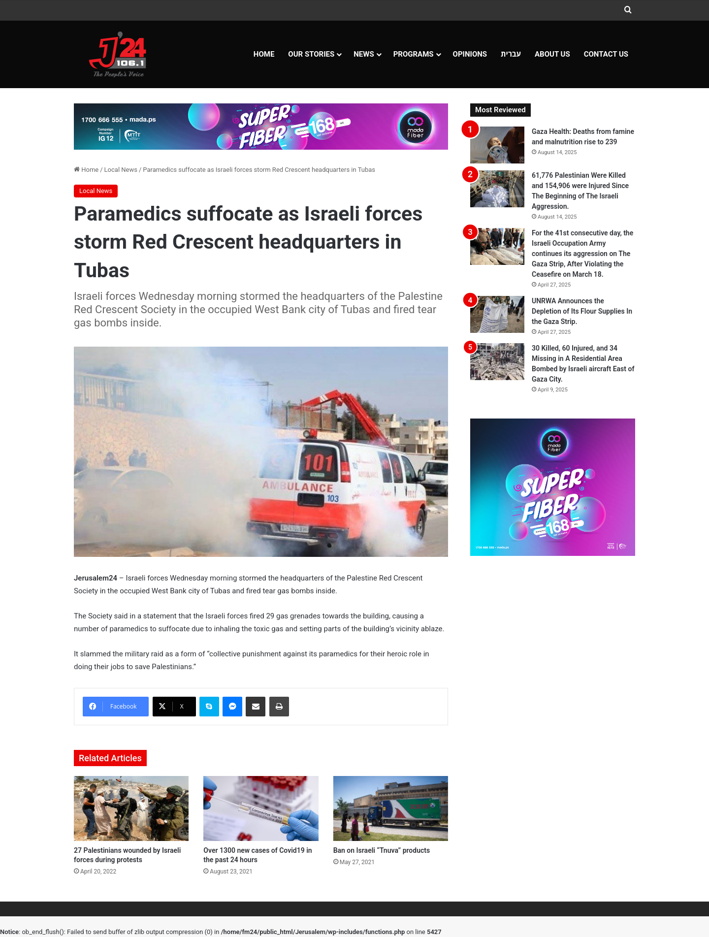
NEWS (364, 54)
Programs (413, 54)
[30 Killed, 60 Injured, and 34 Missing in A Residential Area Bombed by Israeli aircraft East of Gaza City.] (497, 361)
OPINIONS (470, 54)
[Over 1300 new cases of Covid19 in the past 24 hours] (260, 808)
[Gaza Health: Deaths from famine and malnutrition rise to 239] (497, 145)
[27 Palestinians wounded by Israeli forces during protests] (131, 808)
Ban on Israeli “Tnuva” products (381, 850)
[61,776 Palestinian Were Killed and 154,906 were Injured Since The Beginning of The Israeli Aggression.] (497, 188)
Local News (120, 169)
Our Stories (311, 54)
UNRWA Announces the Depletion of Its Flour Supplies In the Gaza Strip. (582, 311)
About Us (552, 54)
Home (264, 54)
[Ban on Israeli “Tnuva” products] (390, 808)
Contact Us (606, 54)
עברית (511, 54)
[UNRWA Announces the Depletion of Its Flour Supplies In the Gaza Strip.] (497, 314)
